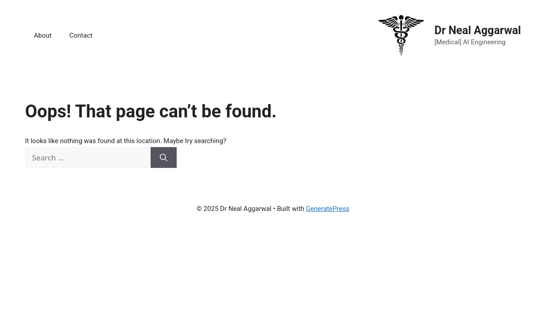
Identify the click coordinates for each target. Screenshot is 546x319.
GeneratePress (327, 209)
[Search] (164, 157)
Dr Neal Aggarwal (477, 30)
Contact (80, 35)
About (43, 35)
